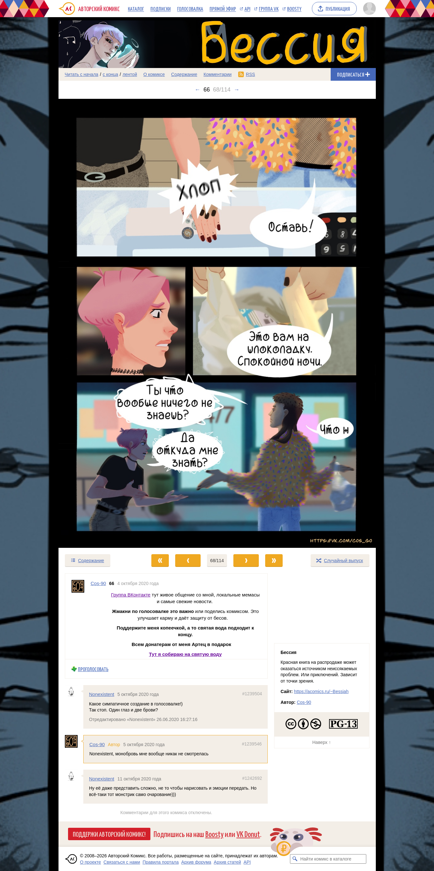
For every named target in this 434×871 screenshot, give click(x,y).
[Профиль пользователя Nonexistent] (74, 691)
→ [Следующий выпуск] (236, 89)
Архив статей (227, 862)
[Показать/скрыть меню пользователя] (368, 8)
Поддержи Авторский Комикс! (109, 834)
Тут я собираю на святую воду (185, 654)
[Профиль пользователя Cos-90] (78, 616)
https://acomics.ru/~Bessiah (321, 691)
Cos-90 (97, 744)
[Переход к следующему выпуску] (217, 323)
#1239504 (252, 693)
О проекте (90, 862)
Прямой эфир (223, 8)
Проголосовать (93, 668)
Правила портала (160, 862)
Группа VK (269, 8)
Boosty (294, 8)
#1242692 (252, 778)
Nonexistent (101, 694)
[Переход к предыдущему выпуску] (98, 323)
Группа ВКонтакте (130, 594)
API (247, 8)
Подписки (160, 8)
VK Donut (248, 834)
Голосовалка (190, 8)
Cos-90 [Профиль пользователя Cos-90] (98, 583)
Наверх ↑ (321, 742)
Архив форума (196, 862)
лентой (129, 74)
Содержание (184, 74)
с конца (110, 74)
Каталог (136, 8)
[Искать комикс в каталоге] (294, 858)
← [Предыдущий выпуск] (197, 89)
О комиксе (154, 74)
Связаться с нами (122, 862)
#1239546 (251, 743)
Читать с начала (82, 74)
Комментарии (217, 74)
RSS (250, 74)
